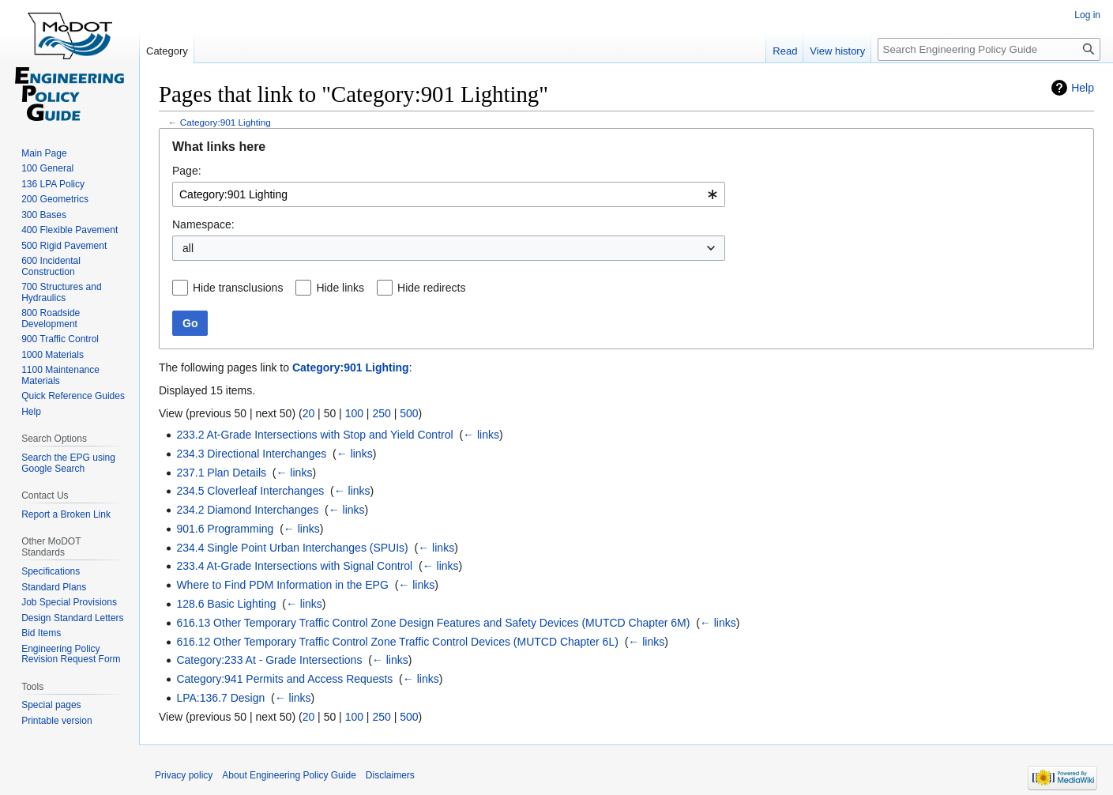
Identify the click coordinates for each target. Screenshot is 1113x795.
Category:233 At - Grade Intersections (269, 660)
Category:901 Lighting (225, 122)
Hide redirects (431, 287)
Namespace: (203, 224)
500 (409, 413)
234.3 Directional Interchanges (251, 453)
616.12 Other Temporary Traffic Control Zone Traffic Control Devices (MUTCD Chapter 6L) (397, 641)
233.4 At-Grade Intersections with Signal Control (294, 566)
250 (381, 413)
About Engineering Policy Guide (288, 775)
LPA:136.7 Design (220, 697)
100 (354, 413)
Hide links (340, 287)
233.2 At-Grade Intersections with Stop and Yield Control (314, 434)
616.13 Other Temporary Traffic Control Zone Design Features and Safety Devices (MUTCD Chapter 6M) (433, 622)
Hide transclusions (238, 287)
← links (481, 434)
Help (1082, 87)
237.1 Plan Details (221, 472)
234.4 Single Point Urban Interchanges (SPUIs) (292, 547)
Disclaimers (390, 775)
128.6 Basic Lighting (226, 603)
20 (309, 413)
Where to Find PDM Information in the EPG (282, 584)
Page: (186, 170)
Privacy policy (183, 775)
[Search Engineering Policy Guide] (989, 49)
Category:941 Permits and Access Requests (284, 679)
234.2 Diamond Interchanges (247, 509)
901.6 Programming (224, 528)
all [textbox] (188, 248)
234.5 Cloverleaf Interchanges (250, 490)
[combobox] (448, 194)
